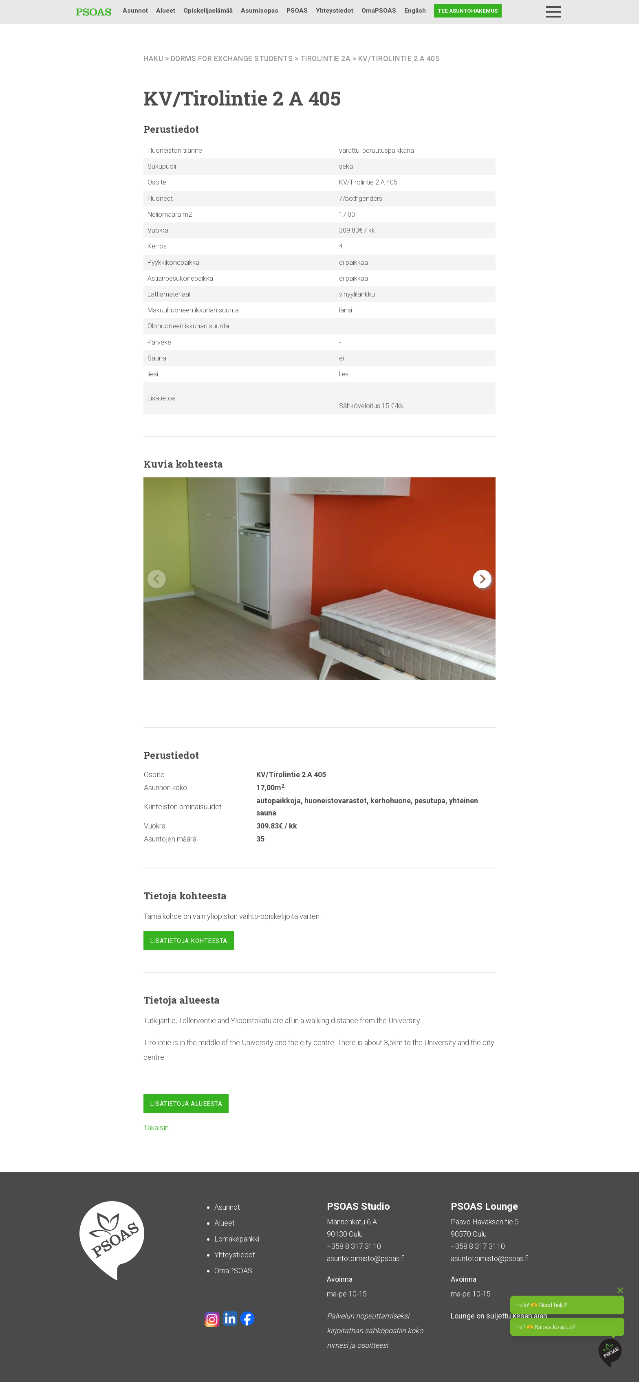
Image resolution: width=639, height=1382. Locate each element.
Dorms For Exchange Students (232, 58)
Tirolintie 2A (327, 58)
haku (153, 58)
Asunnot (135, 10)
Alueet (165, 10)
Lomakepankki (236, 1238)
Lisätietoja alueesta (186, 1103)
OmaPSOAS (378, 10)
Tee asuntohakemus (468, 10)
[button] (482, 579)
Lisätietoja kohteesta (188, 941)
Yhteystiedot (334, 10)
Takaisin (156, 1127)
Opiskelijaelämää (208, 10)
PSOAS (297, 10)
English (415, 10)
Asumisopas (259, 10)
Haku (532, 10)
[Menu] (553, 12)
